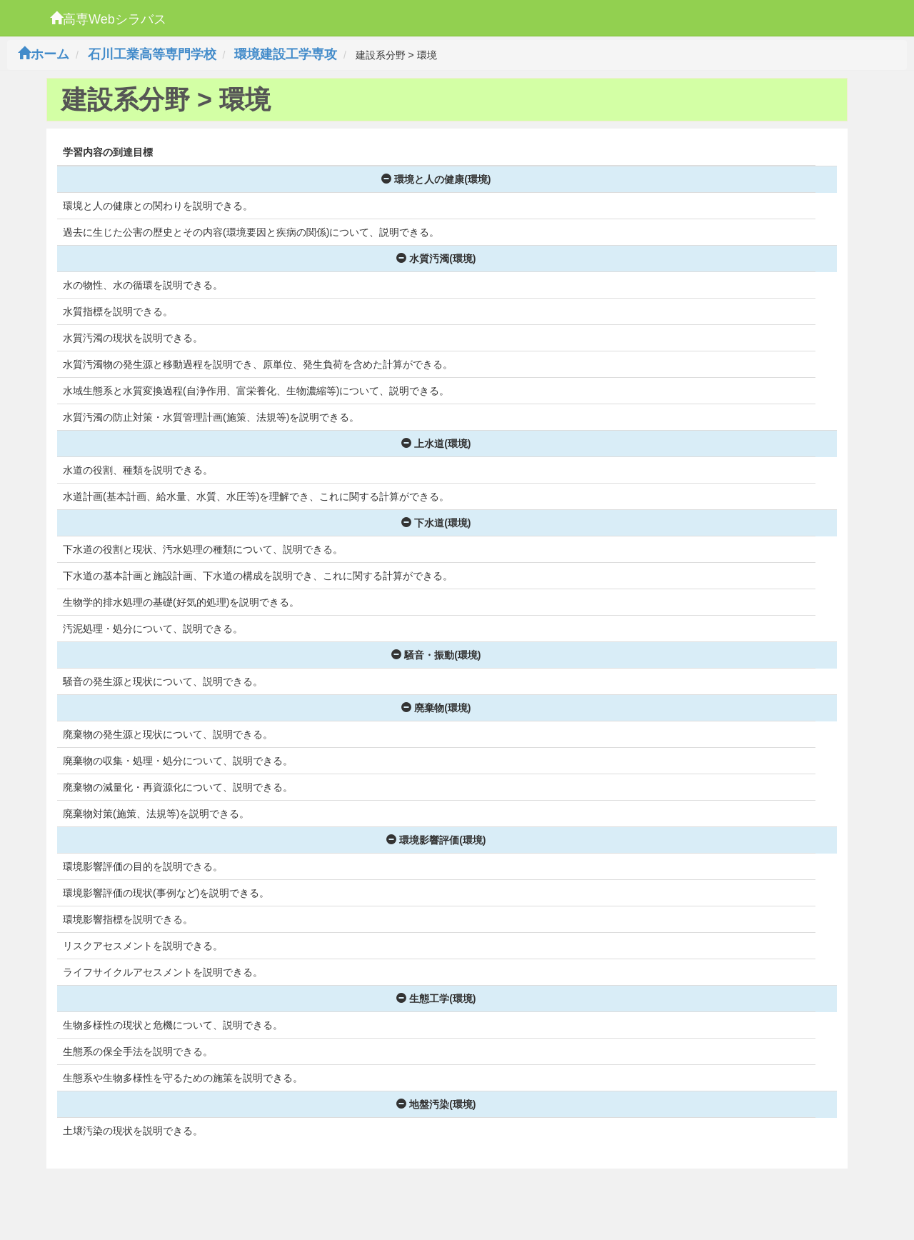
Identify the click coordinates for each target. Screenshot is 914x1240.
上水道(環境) (436, 443)
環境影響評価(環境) (436, 840)
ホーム (43, 54)
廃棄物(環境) (436, 708)
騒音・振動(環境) (436, 655)
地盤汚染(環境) (436, 1104)
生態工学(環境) (436, 998)
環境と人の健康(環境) (436, 179)
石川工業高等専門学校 (152, 54)
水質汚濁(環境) (436, 258)
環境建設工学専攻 (285, 54)
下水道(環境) (436, 523)
